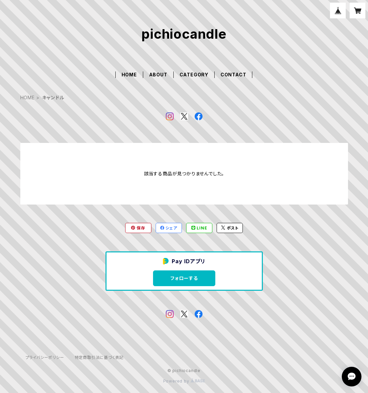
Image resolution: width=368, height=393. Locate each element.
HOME (129, 74)
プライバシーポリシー (45, 357)
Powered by (184, 381)
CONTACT (233, 74)
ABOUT (158, 74)
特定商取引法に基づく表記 (99, 357)
